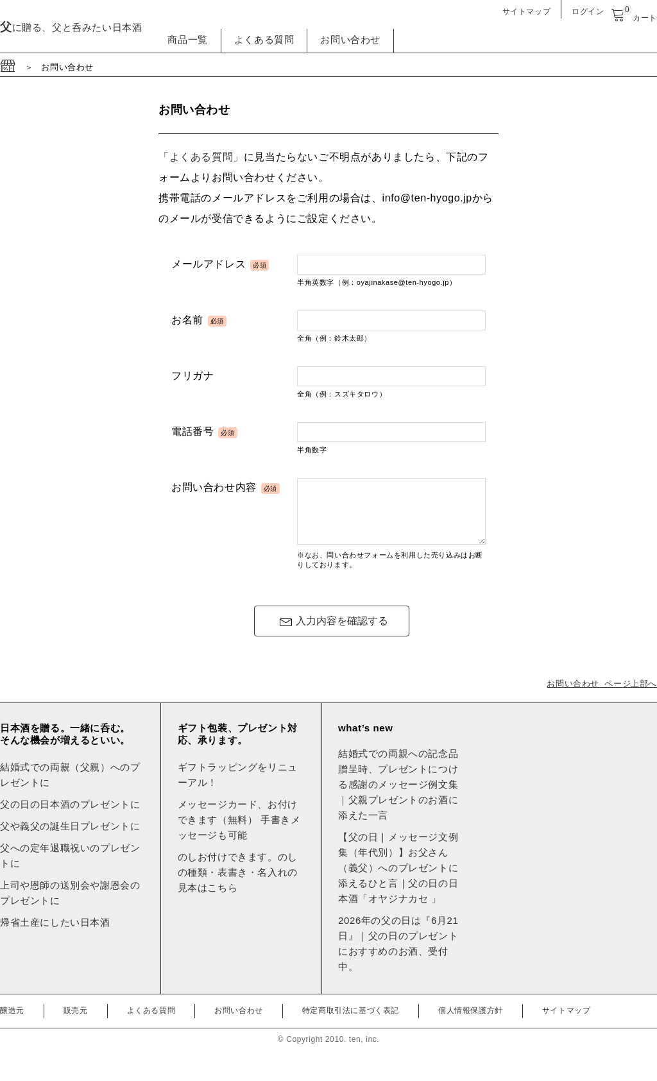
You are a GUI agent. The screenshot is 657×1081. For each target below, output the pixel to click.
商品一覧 (187, 39)
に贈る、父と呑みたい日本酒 (71, 27)
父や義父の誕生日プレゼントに (70, 837)
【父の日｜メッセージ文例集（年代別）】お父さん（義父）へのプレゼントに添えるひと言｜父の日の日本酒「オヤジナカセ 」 (398, 879)
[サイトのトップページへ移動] (8, 67)
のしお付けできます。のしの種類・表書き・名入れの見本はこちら (238, 884)
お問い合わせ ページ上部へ (602, 695)
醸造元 (12, 1021)
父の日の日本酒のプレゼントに (70, 815)
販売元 (76, 1021)
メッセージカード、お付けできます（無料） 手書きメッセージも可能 (239, 831)
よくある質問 (264, 39)
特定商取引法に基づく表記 (350, 1021)
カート (634, 17)
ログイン (588, 11)
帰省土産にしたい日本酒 (55, 933)
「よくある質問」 (201, 156)
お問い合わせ (350, 39)
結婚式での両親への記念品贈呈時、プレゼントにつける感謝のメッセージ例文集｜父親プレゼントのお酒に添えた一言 (398, 796)
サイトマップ (526, 11)
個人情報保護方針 (470, 1021)
